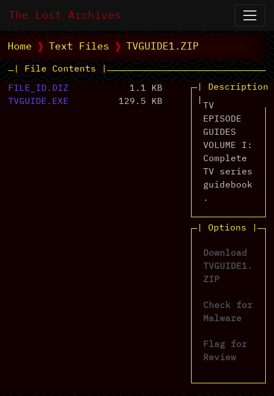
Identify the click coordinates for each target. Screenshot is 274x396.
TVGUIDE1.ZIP (162, 47)
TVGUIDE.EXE (38, 101)
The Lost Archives (65, 15)
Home (20, 47)
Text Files (79, 47)
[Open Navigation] (249, 15)
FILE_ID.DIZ (38, 88)
